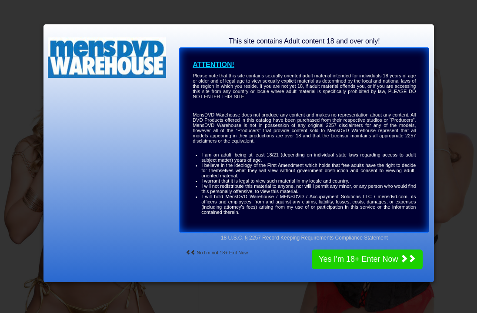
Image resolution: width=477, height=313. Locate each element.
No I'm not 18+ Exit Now (217, 252)
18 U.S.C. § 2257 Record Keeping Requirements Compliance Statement (304, 238)
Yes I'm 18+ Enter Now (367, 258)
